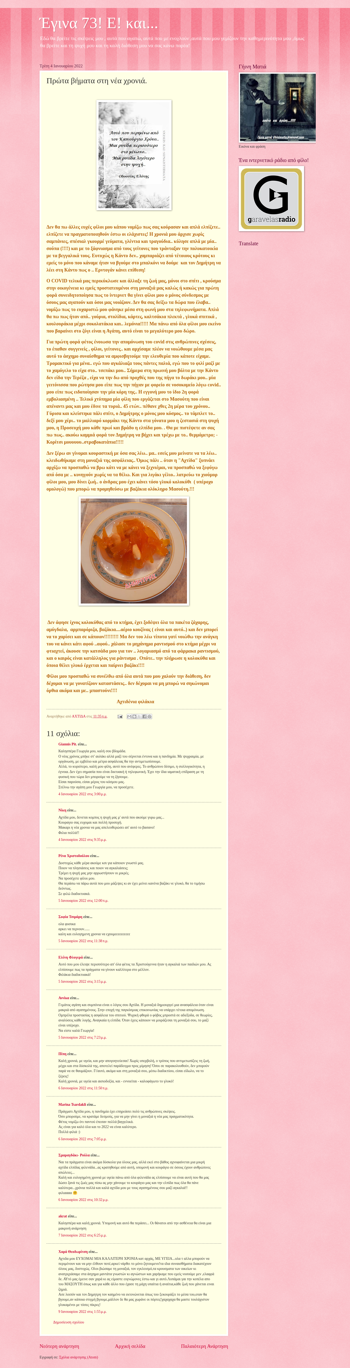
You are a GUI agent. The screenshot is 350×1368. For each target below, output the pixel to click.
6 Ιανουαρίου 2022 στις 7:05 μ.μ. (82, 1139)
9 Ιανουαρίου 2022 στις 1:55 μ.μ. (82, 1312)
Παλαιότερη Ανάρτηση (204, 1346)
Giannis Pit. (67, 744)
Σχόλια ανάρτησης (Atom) (78, 1357)
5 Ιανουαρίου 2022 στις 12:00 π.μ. (83, 901)
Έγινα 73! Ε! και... (99, 23)
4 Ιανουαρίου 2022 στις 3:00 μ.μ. (82, 794)
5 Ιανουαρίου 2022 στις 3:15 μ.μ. (82, 982)
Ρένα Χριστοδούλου (73, 856)
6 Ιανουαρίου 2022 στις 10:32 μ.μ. (83, 1200)
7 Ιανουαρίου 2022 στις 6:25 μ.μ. (82, 1235)
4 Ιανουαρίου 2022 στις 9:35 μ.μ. (82, 840)
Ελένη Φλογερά (70, 957)
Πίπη (62, 1054)
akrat (62, 1216)
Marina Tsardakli (72, 1105)
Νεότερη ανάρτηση (59, 1346)
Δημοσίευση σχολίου (68, 1322)
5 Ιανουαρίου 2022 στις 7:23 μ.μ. (82, 1037)
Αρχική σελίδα (130, 1346)
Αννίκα (63, 998)
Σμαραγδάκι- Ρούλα (74, 1155)
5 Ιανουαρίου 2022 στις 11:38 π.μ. (83, 941)
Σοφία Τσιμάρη (70, 917)
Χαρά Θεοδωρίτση (73, 1252)
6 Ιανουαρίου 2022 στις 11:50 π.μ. (83, 1088)
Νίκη (62, 810)
